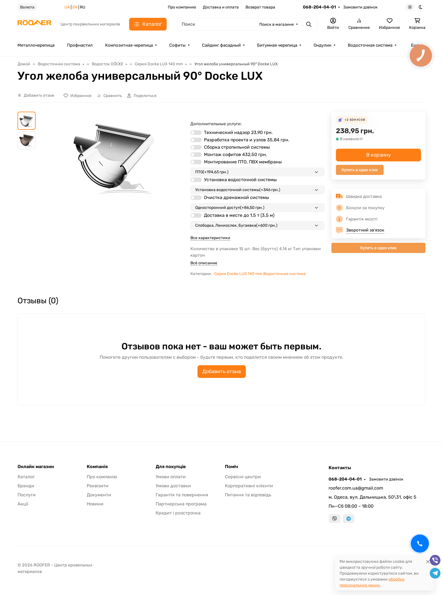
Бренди (26, 485)
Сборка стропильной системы (237, 147)
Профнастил (80, 45)
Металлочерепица (36, 45)
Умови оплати (171, 476)
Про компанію (102, 476)
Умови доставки (173, 485)
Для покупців (171, 466)
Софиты (177, 45)
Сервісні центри (243, 476)
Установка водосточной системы (240, 179)
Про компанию (182, 7)
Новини (95, 504)
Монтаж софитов (235, 154)
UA (67, 7)
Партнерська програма (181, 504)
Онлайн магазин (36, 466)
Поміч (231, 466)
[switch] (196, 132)
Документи (99, 494)
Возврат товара (260, 7)
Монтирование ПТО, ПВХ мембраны (243, 162)
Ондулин (322, 45)
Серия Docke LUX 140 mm (238, 273)
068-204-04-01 (319, 7)
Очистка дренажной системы (236, 197)
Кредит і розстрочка (178, 513)
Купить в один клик (360, 170)
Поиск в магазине (276, 24)
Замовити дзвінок (360, 7)
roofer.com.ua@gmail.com (356, 488)
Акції (23, 504)
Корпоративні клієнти (249, 485)
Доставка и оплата (221, 7)
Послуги (27, 494)
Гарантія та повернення (182, 494)
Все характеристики (210, 237)
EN (74, 7)
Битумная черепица (277, 45)
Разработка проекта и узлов (246, 139)
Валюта (27, 7)
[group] (114, 195)
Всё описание (203, 263)
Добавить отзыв (39, 95)
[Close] (427, 561)
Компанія (97, 466)
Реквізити (97, 485)
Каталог (26, 476)
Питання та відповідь (248, 494)
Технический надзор (238, 132)
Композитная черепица (129, 45)
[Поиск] (247, 24)
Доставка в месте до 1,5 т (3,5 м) (239, 215)
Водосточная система (370, 45)
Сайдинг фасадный (221, 45)
